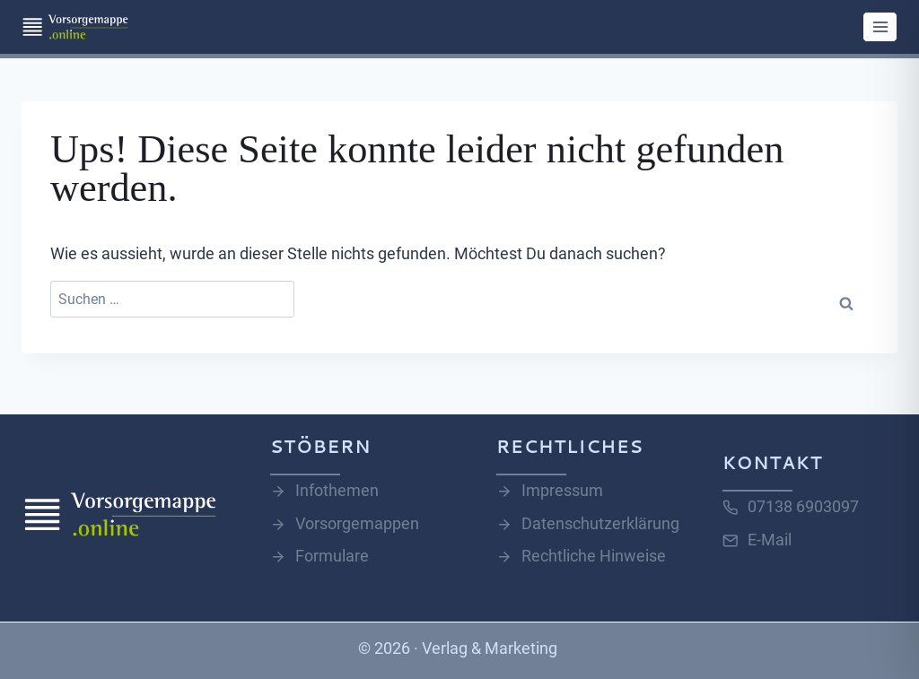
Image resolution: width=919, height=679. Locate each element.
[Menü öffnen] (879, 26)
